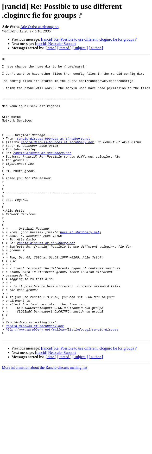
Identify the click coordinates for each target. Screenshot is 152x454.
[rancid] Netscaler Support (55, 44)
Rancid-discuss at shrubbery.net (35, 380)
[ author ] (96, 48)
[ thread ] (64, 48)
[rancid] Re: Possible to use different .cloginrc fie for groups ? (89, 39)
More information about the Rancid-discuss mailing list (44, 424)
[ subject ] (80, 48)
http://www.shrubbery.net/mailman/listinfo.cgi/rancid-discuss (62, 384)
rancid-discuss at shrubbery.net (42, 172)
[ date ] (50, 48)
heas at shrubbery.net (80, 267)
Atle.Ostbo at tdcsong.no (39, 27)
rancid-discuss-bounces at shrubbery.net (53, 155)
